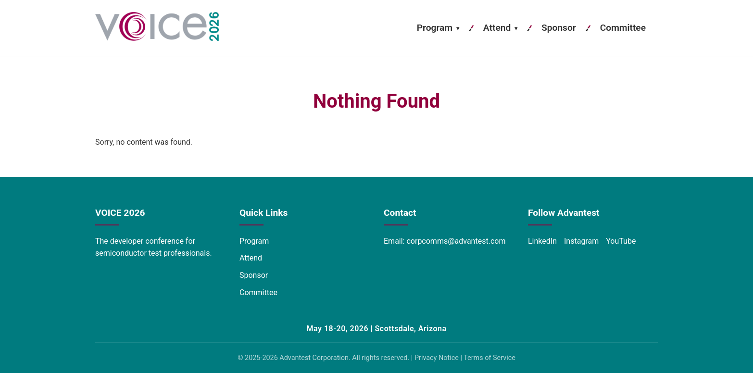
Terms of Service (489, 358)
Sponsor (558, 27)
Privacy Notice (436, 358)
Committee (623, 27)
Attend (500, 27)
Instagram (581, 241)
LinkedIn (542, 241)
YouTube (621, 241)
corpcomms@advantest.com (455, 241)
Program (438, 27)
